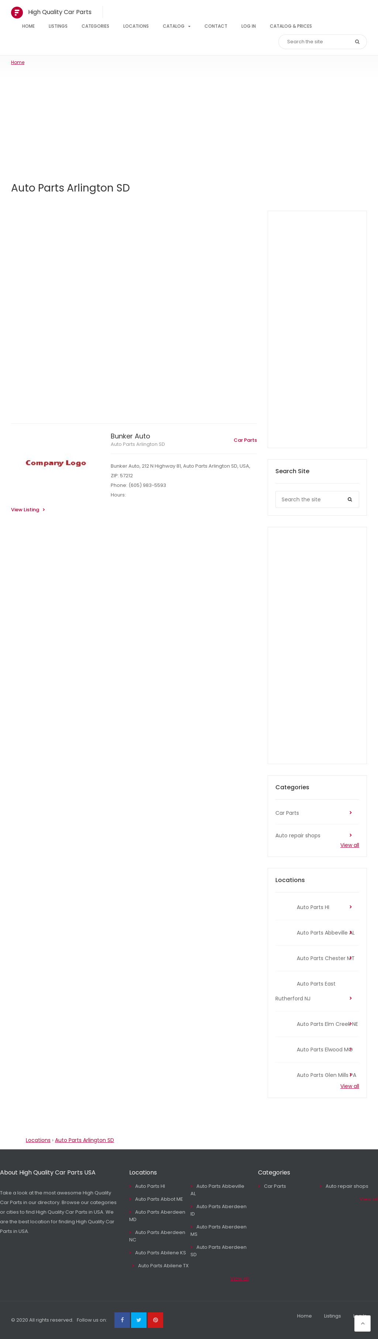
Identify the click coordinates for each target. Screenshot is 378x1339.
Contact (216, 26)
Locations (136, 26)
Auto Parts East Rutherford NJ (305, 991)
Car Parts (245, 440)
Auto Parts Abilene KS (160, 1252)
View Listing (25, 509)
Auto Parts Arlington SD (138, 444)
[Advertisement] (189, 121)
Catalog (174, 26)
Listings (58, 26)
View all (349, 845)
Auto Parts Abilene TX (163, 1265)
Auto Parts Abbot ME (159, 1199)
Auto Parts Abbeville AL (326, 932)
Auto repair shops (297, 835)
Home (28, 26)
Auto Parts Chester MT (326, 958)
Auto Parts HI (313, 907)
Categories (95, 26)
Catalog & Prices (291, 26)
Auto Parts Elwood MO (325, 1049)
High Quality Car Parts (60, 12)
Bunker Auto (130, 436)
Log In (248, 26)
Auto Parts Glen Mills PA (326, 1075)
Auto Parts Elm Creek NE (327, 1024)
